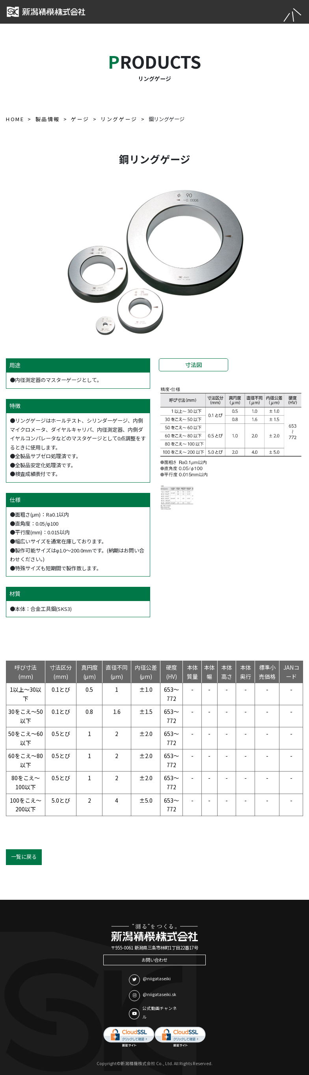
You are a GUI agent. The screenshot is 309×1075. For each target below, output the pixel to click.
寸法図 (193, 365)
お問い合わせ (154, 960)
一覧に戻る (24, 856)
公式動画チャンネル (153, 1012)
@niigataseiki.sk (152, 995)
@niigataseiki (150, 979)
